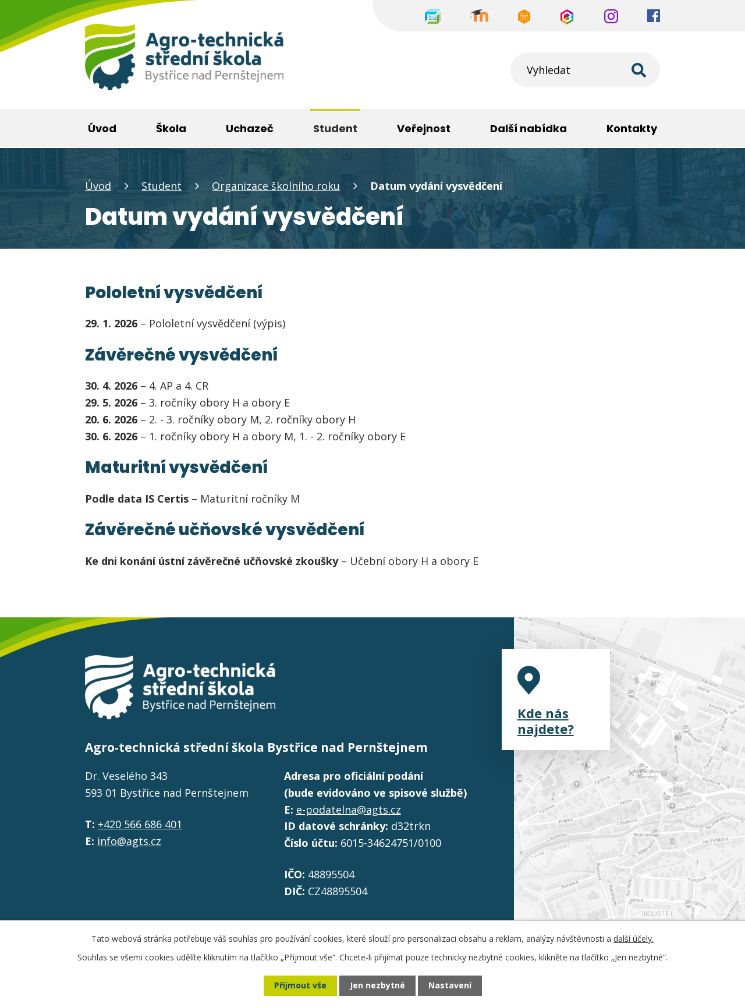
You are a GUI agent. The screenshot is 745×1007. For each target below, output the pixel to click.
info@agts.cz (129, 841)
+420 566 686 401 (140, 824)
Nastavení (449, 985)
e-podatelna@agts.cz (348, 810)
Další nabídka (528, 128)
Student (161, 186)
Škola (171, 128)
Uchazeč (250, 128)
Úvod (98, 186)
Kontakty (631, 128)
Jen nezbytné (377, 985)
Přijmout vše (300, 985)
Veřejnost (423, 128)
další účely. (633, 938)
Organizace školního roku (276, 186)
